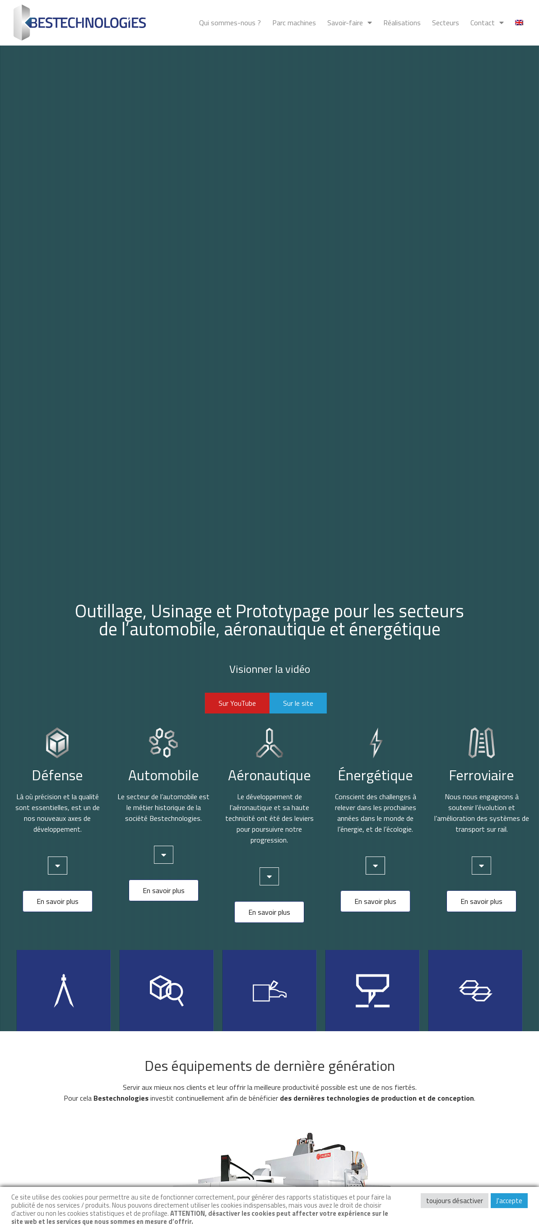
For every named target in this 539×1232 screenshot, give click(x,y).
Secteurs (445, 22)
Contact (487, 22)
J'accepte (509, 1200)
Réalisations (402, 22)
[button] (237, 703)
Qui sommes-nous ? (230, 22)
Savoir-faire (349, 22)
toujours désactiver (454, 1200)
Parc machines (294, 22)
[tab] (57, 865)
